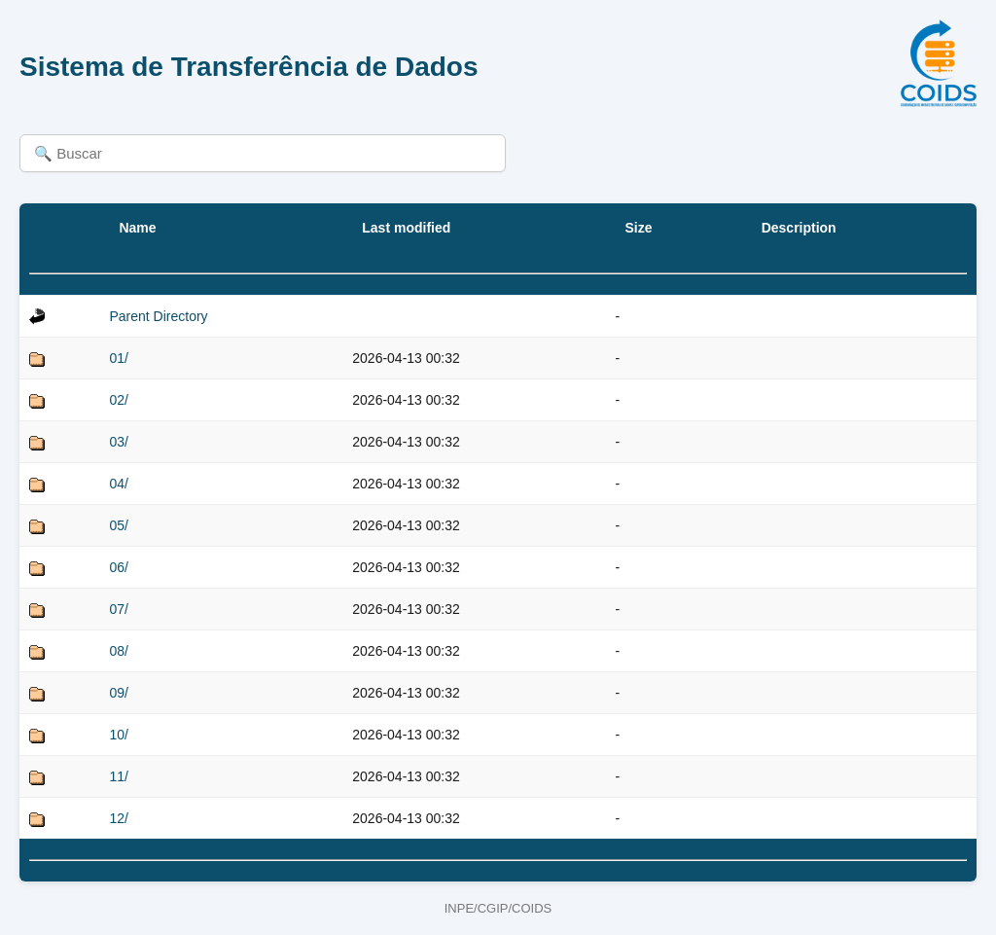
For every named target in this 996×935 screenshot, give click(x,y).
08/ (118, 651)
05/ (118, 525)
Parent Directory (158, 316)
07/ (118, 609)
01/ (118, 358)
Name (137, 227)
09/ (118, 693)
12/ (118, 818)
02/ (118, 400)
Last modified (406, 227)
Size (638, 227)
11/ (118, 776)
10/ (118, 734)
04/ (118, 483)
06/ (118, 567)
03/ (118, 442)
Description (799, 227)
